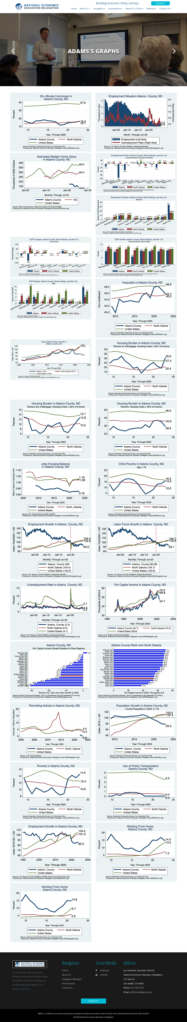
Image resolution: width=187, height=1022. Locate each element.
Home (74, 8)
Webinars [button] (151, 8)
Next (174, 50)
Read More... (25, 988)
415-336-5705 (137, 987)
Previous (12, 50)
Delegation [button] (99, 8)
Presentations (68, 983)
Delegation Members (72, 979)
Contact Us (67, 987)
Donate (160, 3)
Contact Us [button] (165, 8)
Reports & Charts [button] (134, 8)
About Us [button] (85, 8)
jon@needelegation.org (140, 992)
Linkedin (102, 974)
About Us (66, 974)
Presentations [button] (115, 8)
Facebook (102, 970)
